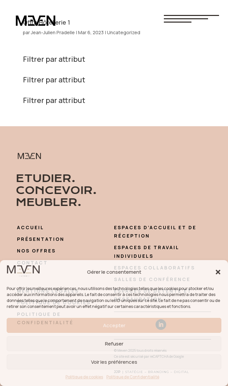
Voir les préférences (114, 361)
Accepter (114, 325)
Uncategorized (123, 32)
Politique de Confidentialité (132, 377)
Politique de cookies (84, 377)
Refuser (114, 343)
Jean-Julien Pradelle (53, 32)
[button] (218, 272)
